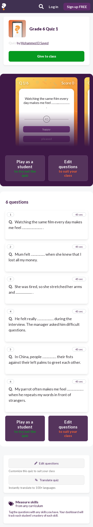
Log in (53, 7)
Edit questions (46, 463)
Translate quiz (46, 480)
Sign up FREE (77, 7)
